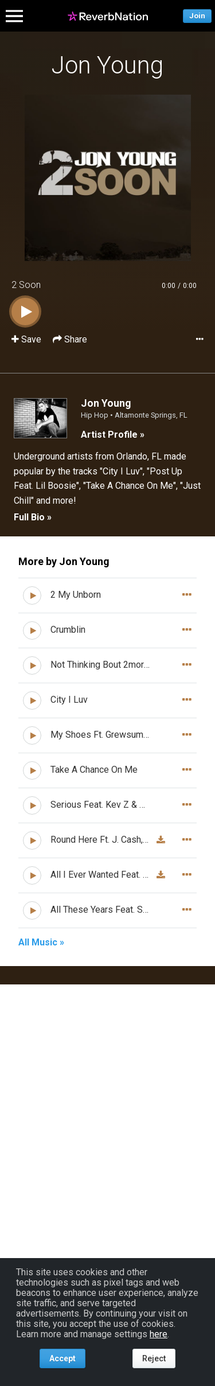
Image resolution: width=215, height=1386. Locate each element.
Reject (154, 1358)
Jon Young (107, 65)
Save (27, 339)
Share (70, 339)
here (158, 1334)
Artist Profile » (112, 434)
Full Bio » (33, 517)
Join (197, 15)
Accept (62, 1358)
